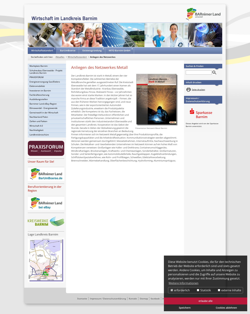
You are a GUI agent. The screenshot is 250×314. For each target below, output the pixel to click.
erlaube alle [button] (205, 301)
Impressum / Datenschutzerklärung (198, 100)
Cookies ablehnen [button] (226, 307)
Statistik (204, 290)
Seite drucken (198, 89)
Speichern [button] (185, 307)
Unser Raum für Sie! (41, 162)
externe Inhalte (229, 290)
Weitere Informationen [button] (183, 283)
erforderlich (180, 290)
